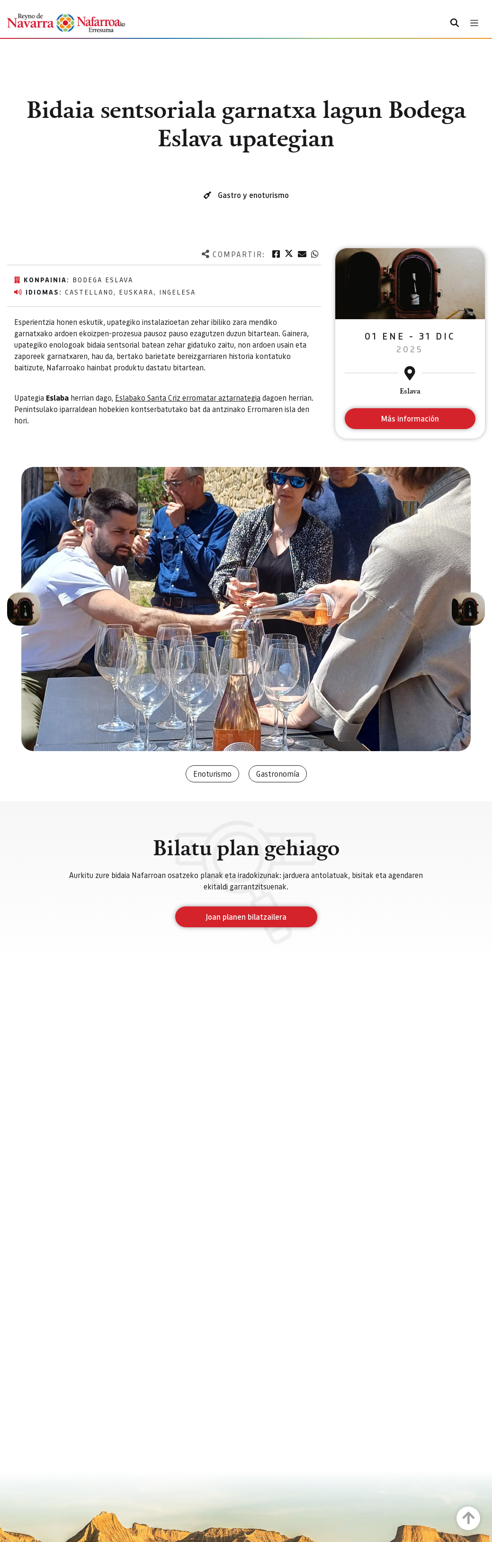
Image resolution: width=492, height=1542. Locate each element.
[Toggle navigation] (474, 23)
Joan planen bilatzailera (246, 917)
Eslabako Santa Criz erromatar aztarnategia (187, 398)
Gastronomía (277, 774)
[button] (23, 609)
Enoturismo (212, 774)
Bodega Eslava (102, 279)
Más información (410, 418)
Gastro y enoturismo (253, 195)
